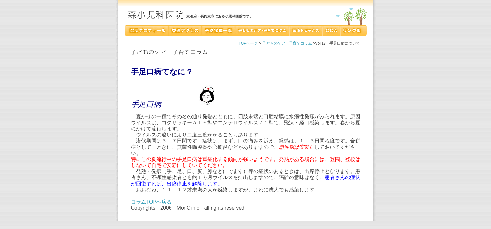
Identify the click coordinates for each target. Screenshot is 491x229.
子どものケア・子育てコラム (287, 43)
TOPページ (248, 43)
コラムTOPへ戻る (151, 202)
